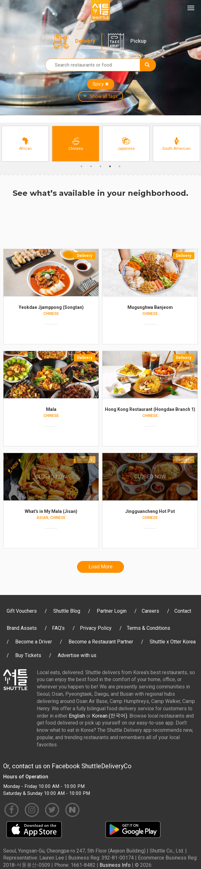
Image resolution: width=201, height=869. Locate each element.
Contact (182, 611)
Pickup (138, 41)
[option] (25, 144)
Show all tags (101, 96)
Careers (150, 611)
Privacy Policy (96, 628)
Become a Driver (33, 642)
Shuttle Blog (66, 611)
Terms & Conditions (148, 628)
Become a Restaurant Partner (100, 642)
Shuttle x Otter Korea (173, 642)
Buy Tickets (28, 655)
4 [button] (110, 166)
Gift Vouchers (22, 611)
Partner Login (111, 611)
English (77, 716)
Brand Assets (22, 628)
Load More (100, 567)
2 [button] (91, 166)
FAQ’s (58, 628)
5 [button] (119, 166)
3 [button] (100, 166)
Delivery (85, 41)
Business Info (115, 865)
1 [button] (81, 166)
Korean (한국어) (109, 716)
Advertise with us (77, 655)
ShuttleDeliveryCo (106, 766)
